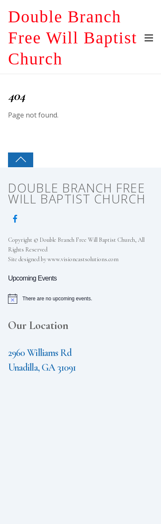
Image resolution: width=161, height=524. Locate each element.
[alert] (80, 299)
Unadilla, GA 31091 (42, 367)
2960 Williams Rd (39, 353)
